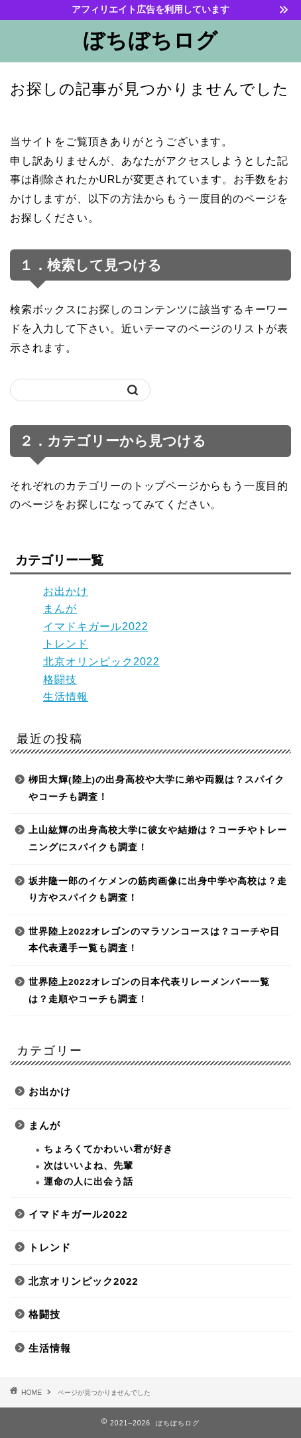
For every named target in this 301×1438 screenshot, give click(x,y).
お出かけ (65, 591)
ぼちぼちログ (150, 40)
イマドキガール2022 (96, 626)
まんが (60, 608)
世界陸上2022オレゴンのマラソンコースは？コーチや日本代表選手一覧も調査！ (154, 940)
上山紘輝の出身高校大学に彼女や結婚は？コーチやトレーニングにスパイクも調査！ (158, 838)
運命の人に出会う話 (88, 1182)
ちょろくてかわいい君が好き (108, 1149)
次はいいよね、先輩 (88, 1166)
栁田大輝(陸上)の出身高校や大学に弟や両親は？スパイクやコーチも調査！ (156, 788)
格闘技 (60, 679)
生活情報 (65, 696)
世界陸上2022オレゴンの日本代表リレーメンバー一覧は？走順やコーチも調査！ (149, 990)
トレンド (65, 643)
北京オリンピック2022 (101, 661)
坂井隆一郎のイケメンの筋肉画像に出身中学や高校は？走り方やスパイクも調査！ (158, 889)
